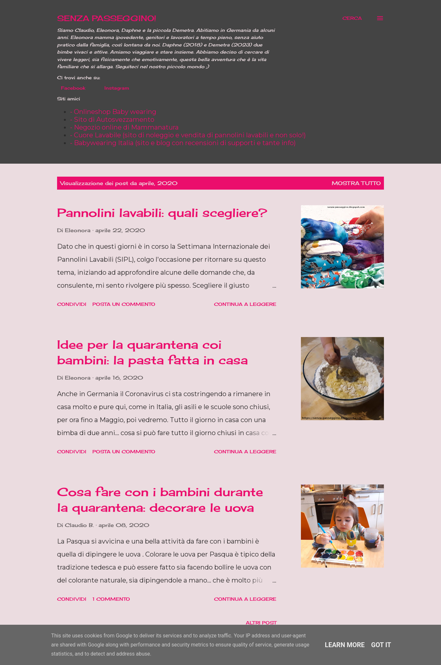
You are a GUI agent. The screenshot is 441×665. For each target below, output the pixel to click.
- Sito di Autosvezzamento (112, 119)
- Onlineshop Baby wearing (113, 112)
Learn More (345, 645)
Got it (381, 645)
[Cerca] (352, 18)
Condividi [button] (71, 304)
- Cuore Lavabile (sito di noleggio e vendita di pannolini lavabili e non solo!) (188, 135)
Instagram (113, 88)
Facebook (69, 88)
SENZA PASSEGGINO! (106, 18)
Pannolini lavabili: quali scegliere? (162, 213)
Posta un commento (123, 304)
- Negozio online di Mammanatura (124, 127)
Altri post (261, 622)
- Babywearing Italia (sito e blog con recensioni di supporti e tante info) (183, 143)
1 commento (111, 599)
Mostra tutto (356, 183)
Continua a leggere (245, 304)
